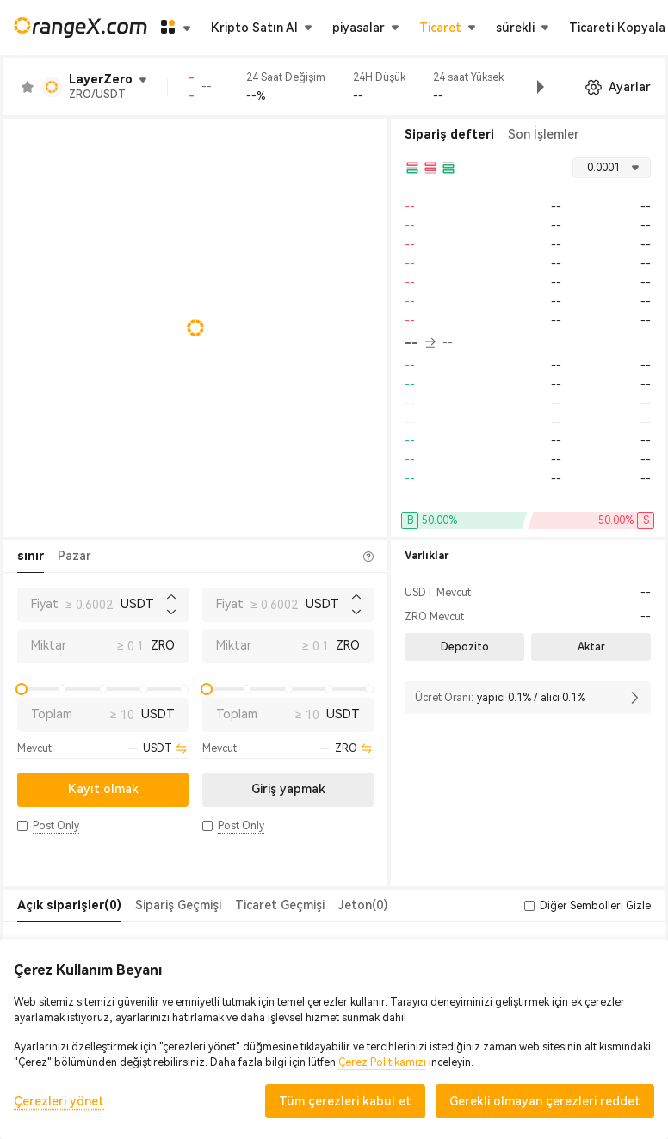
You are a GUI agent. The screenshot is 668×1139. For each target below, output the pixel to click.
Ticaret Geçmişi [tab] (280, 905)
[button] (527, 87)
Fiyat (45, 604)
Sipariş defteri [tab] (449, 134)
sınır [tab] (30, 556)
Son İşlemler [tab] (543, 134)
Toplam (51, 714)
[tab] (69, 906)
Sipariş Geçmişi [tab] (178, 905)
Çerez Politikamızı (382, 1062)
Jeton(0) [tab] (362, 905)
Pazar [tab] (74, 556)
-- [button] (420, 343)
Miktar (48, 645)
